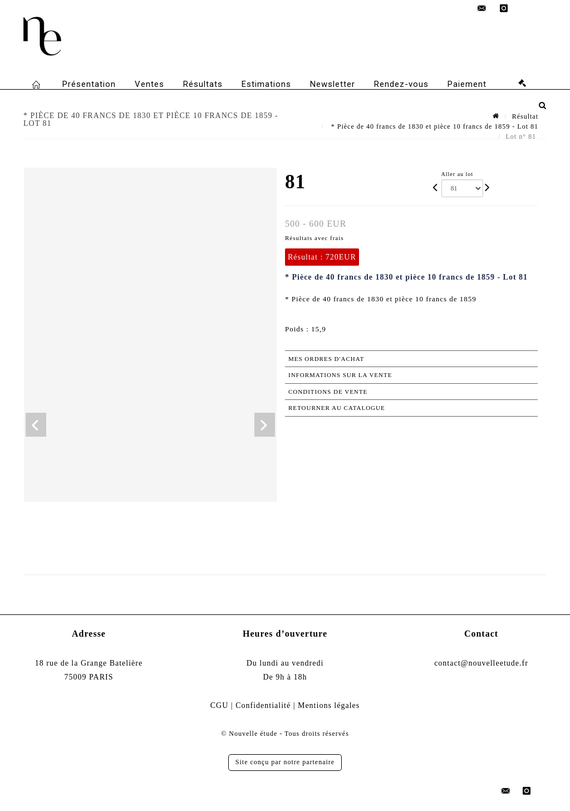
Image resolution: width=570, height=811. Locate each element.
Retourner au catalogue (336, 407)
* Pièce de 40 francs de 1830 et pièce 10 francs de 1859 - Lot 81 (433, 126)
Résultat (525, 116)
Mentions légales (329, 705)
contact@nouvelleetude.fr (481, 663)
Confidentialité (263, 705)
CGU (219, 705)
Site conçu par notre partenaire (285, 762)
